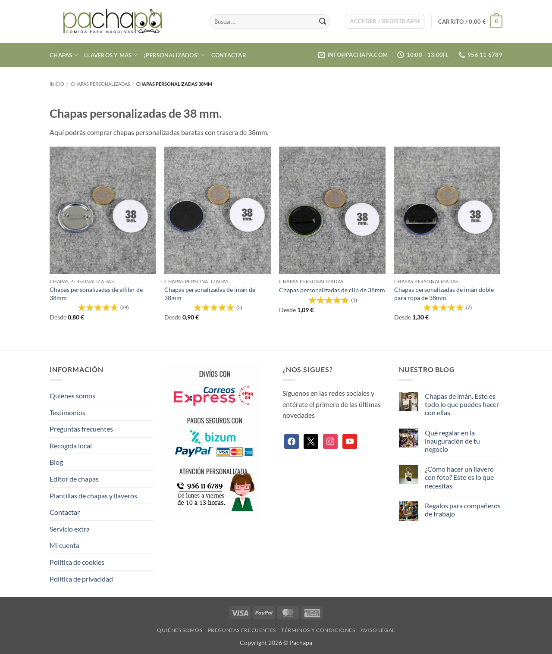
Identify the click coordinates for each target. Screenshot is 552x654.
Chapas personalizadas (100, 84)
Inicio (57, 84)
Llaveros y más (111, 55)
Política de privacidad (81, 579)
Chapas (64, 55)
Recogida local (71, 445)
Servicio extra (70, 529)
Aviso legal (378, 630)
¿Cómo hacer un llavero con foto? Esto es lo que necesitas (459, 477)
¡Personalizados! (174, 55)
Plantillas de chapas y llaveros (93, 495)
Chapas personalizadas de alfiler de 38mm (96, 293)
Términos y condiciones (318, 630)
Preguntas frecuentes (81, 429)
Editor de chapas (74, 479)
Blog (56, 462)
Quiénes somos (72, 395)
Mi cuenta (64, 545)
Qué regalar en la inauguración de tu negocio (452, 441)
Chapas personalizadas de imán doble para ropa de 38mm (444, 293)
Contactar (228, 55)
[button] (385, 21)
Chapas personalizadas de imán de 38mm (209, 293)
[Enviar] (322, 21)
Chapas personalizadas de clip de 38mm (332, 290)
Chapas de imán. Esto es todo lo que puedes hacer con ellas (462, 404)
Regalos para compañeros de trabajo (463, 509)
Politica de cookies (77, 562)
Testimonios (67, 412)
